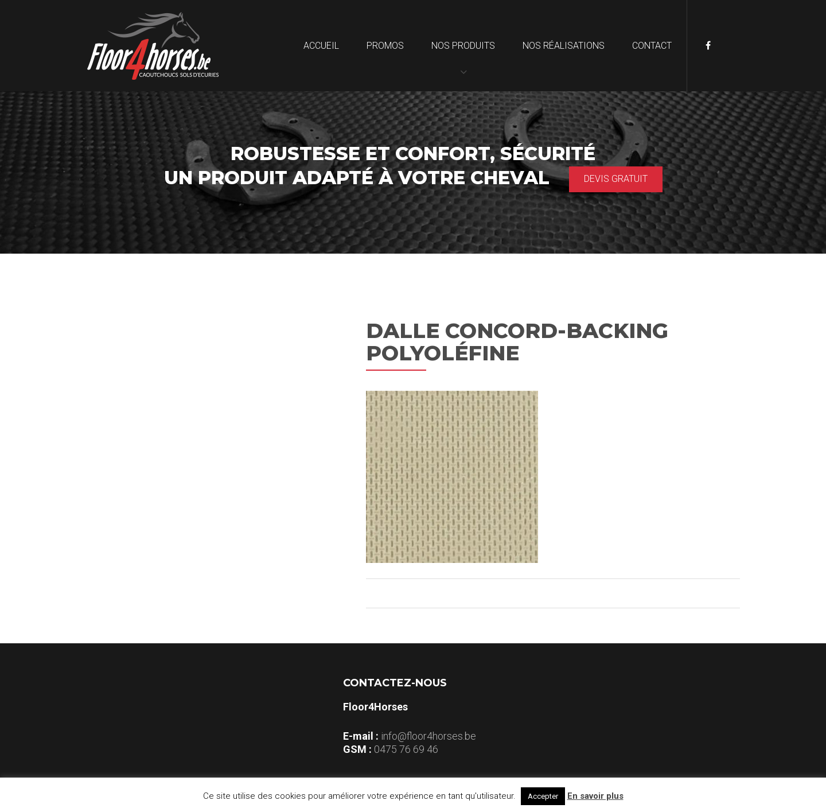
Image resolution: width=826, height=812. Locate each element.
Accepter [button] (543, 796)
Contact (652, 45)
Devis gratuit (616, 178)
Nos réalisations (564, 45)
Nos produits (463, 45)
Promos (385, 45)
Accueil (321, 45)
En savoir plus (595, 796)
